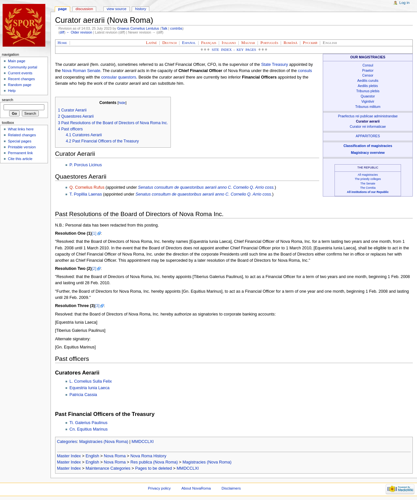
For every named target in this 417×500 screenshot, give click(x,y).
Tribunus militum (367, 107)
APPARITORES (368, 136)
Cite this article (20, 159)
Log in (404, 3)
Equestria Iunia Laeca (89, 388)
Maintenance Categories (107, 468)
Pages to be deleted (153, 468)
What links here (21, 129)
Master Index (69, 456)
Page (62, 9)
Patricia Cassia (83, 394)
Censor (367, 75)
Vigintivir (367, 101)
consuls (305, 70)
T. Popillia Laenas (85, 194)
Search (7, 100)
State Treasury (274, 64)
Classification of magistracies (367, 146)
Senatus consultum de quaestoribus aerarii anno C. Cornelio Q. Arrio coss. (206, 187)
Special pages (19, 141)
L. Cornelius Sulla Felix (90, 381)
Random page (19, 85)
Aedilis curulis (368, 80)
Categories (67, 441)
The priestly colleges (368, 179)
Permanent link (20, 153)
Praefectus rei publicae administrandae (368, 116)
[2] (94, 268)
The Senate (367, 183)
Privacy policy (159, 488)
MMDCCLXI (143, 441)
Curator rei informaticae (368, 126)
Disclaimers (231, 488)
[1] (94, 233)
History (140, 9)
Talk (164, 28)
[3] (97, 305)
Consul (368, 65)
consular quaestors (118, 77)
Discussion (84, 9)
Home (62, 42)
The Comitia (367, 187)
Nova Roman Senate (81, 70)
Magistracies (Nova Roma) (103, 441)
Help (12, 91)
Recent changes (21, 79)
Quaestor (368, 96)
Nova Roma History (148, 456)
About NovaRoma (196, 488)
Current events (20, 73)
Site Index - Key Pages (234, 49)
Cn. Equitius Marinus (88, 429)
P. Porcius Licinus (85, 165)
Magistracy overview (367, 152)
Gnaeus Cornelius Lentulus (138, 28)
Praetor (368, 70)
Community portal (22, 67)
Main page (16, 61)
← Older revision (79, 32)
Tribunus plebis (367, 91)
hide (121, 103)
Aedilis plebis (368, 86)
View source (116, 9)
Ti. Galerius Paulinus (88, 422)
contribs (176, 28)
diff (62, 32)
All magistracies (368, 174)
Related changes (22, 135)
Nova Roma (115, 456)
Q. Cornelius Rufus (86, 187)
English (92, 456)
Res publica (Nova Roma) (154, 462)
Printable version (22, 147)
